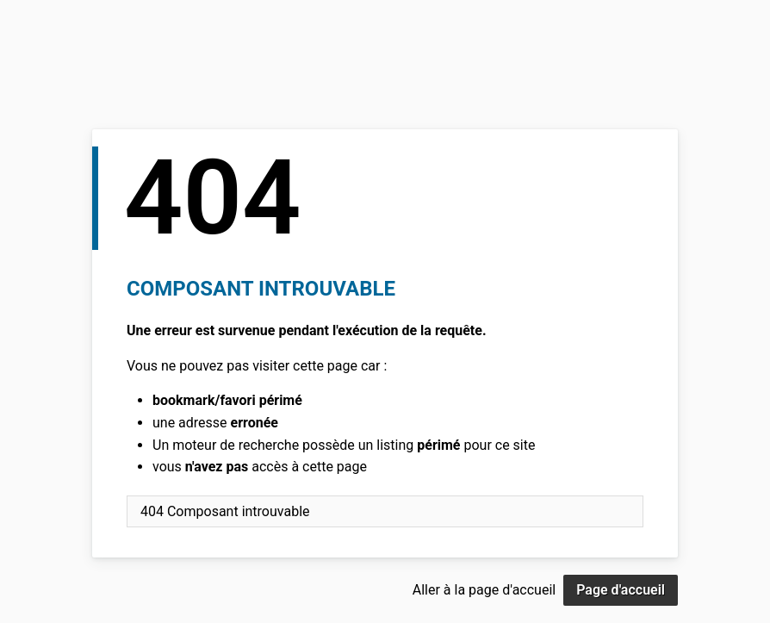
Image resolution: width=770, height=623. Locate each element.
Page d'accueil (620, 590)
